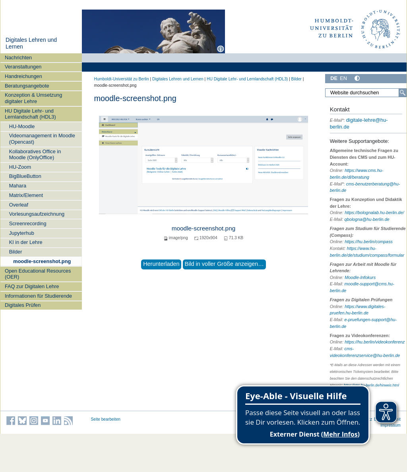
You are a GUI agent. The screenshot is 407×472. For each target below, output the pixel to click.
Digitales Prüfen (23, 305)
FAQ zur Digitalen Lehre (32, 286)
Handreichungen (23, 76)
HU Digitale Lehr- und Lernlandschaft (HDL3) (30, 114)
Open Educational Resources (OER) (38, 274)
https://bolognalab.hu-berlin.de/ (374, 212)
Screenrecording (28, 223)
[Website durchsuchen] (365, 92)
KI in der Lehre (26, 242)
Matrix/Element (26, 195)
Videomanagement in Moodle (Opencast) (42, 138)
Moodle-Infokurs (360, 277)
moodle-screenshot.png (42, 261)
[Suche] (403, 92)
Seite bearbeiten (106, 419)
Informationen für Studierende (38, 296)
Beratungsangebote (27, 86)
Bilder (15, 252)
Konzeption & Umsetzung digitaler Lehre (33, 98)
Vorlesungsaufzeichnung (36, 214)
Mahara (17, 186)
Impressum (390, 425)
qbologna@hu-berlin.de (367, 219)
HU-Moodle (22, 126)
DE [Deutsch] (333, 78)
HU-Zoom (20, 167)
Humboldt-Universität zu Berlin (121, 79)
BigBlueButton (25, 176)
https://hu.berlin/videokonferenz (375, 341)
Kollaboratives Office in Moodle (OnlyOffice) (35, 154)
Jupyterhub (21, 233)
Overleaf (18, 205)
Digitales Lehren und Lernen (178, 79)
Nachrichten (18, 57)
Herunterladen (161, 264)
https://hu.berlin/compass (369, 241)
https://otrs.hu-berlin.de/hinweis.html (371, 385)
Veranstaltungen (23, 67)
